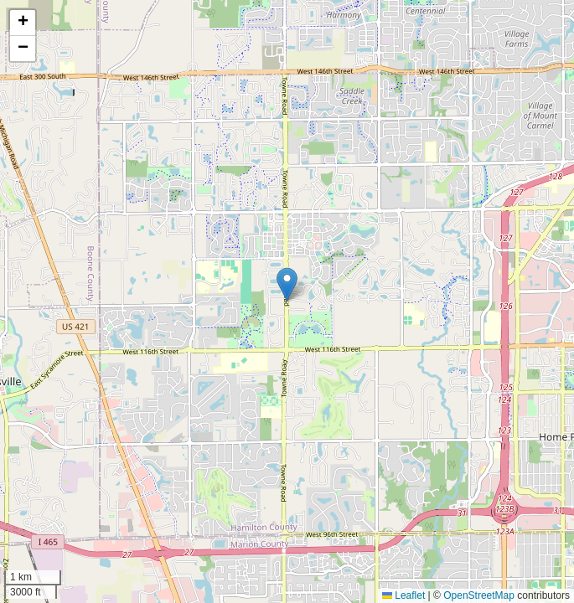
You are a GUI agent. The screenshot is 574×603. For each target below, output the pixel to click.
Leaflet (403, 595)
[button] (287, 284)
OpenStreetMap (479, 595)
